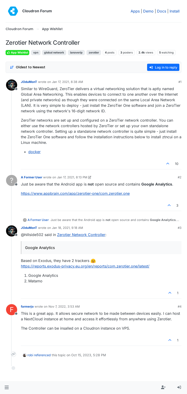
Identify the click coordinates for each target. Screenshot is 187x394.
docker (34, 151)
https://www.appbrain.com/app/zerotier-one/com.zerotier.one (75, 193)
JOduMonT (29, 82)
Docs (161, 11)
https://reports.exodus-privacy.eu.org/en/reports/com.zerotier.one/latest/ (85, 266)
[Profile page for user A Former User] (11, 180)
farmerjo (27, 306)
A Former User (31, 177)
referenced (42, 355)
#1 (179, 82)
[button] (6, 387)
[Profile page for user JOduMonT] (11, 85)
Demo (148, 11)
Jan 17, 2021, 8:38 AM (67, 82)
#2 (179, 177)
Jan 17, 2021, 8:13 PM (72, 177)
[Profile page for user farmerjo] (11, 309)
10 (176, 164)
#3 (179, 228)
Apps (135, 11)
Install (175, 11)
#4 (179, 306)
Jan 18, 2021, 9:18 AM (67, 228)
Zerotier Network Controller (81, 234)
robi (30, 355)
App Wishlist (17, 52)
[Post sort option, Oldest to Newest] (27, 67)
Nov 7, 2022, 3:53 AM (64, 306)
